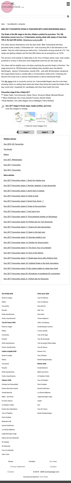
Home (3, 24)
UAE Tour (40, 310)
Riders (4, 302)
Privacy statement (17, 466)
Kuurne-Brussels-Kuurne (10, 388)
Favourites (5, 306)
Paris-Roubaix (6, 417)
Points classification (9, 318)
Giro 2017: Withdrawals (13, 159)
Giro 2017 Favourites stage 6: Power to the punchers (25, 206)
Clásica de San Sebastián (10, 438)
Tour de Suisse (42, 347)
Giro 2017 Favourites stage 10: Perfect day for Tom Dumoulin (28, 222)
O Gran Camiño (42, 331)
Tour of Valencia (42, 298)
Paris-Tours (5, 454)
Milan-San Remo (42, 372)
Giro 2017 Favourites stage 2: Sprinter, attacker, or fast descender (30, 185)
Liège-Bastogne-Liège (9, 434)
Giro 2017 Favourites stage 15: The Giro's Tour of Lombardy (27, 247)
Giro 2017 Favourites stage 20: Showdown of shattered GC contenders (32, 273)
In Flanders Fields (8, 405)
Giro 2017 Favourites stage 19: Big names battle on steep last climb (31, 268)
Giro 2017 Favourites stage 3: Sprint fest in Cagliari (24, 190)
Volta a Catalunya (43, 322)
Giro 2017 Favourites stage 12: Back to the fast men (24, 232)
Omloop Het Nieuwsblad (10, 384)
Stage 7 (26, 132)
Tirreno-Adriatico (43, 318)
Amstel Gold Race (8, 425)
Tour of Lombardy (7, 450)
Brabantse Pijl (6, 421)
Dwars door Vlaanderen (9, 409)
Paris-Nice (40, 314)
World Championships (44, 359)
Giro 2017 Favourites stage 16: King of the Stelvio (23, 253)
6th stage (8, 81)
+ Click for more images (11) (35, 126)
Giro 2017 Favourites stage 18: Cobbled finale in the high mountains (31, 263)
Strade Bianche (7, 392)
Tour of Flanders (7, 413)
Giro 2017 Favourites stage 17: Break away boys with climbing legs (30, 258)
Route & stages (7, 298)
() (34, 40)
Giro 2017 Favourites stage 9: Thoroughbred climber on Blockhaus (30, 216)
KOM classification (8, 314)
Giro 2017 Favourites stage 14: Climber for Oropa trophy (26, 242)
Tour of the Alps (42, 335)
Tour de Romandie (43, 339)
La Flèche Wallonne (8, 430)
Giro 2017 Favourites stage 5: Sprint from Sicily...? (23, 201)
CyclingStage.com (14, 7)
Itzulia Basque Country (45, 327)
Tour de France (42, 409)
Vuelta (39, 401)
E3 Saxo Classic (7, 401)
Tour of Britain (42, 355)
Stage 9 (45, 132)
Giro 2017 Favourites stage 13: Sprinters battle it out (24, 237)
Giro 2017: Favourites (12, 165)
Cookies (53, 466)
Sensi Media (44, 477)
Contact (11, 472)
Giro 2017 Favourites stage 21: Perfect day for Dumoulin (26, 279)
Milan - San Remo (8, 397)
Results (4, 310)
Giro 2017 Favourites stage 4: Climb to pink (21, 196)
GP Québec (5, 442)
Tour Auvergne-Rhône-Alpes (46, 343)
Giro (38, 405)
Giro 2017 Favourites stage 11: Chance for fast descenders (27, 227)
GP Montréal (6, 446)
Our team (53, 461)
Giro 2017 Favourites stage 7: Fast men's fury (22, 211)
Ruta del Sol (41, 306)
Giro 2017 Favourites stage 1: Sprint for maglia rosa (24, 180)
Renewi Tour (41, 351)
